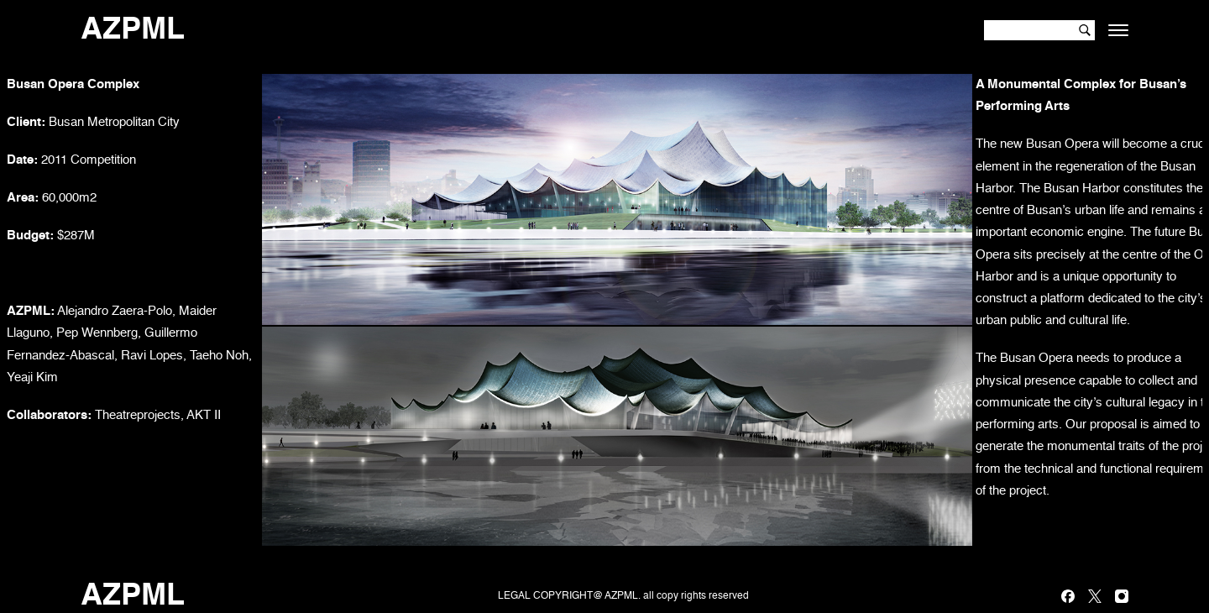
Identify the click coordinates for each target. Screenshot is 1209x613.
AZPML (133, 30)
